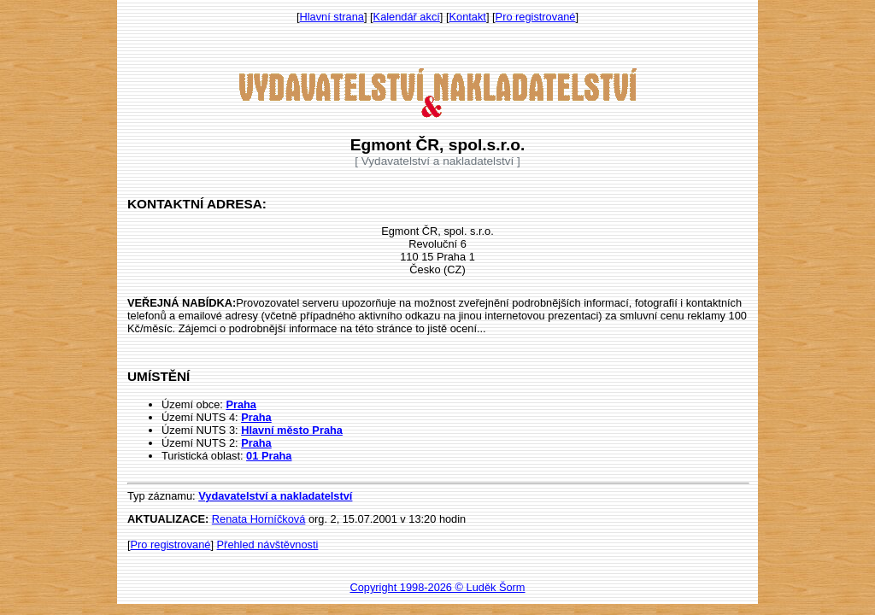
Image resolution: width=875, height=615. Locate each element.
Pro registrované (536, 16)
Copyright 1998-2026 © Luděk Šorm (437, 587)
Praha (241, 404)
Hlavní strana (332, 16)
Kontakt (467, 16)
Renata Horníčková (259, 518)
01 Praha (268, 455)
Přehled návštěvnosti (268, 544)
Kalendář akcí (406, 16)
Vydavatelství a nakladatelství (275, 495)
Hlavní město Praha (292, 430)
